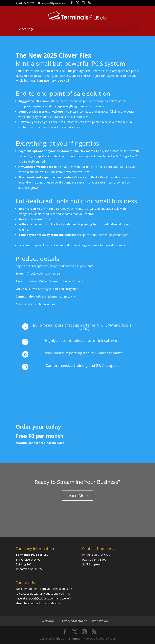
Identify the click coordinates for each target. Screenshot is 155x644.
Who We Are (100, 621)
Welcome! (48, 621)
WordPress (108, 638)
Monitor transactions (64, 219)
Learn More (77, 495)
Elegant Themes (68, 638)
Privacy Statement (74, 621)
